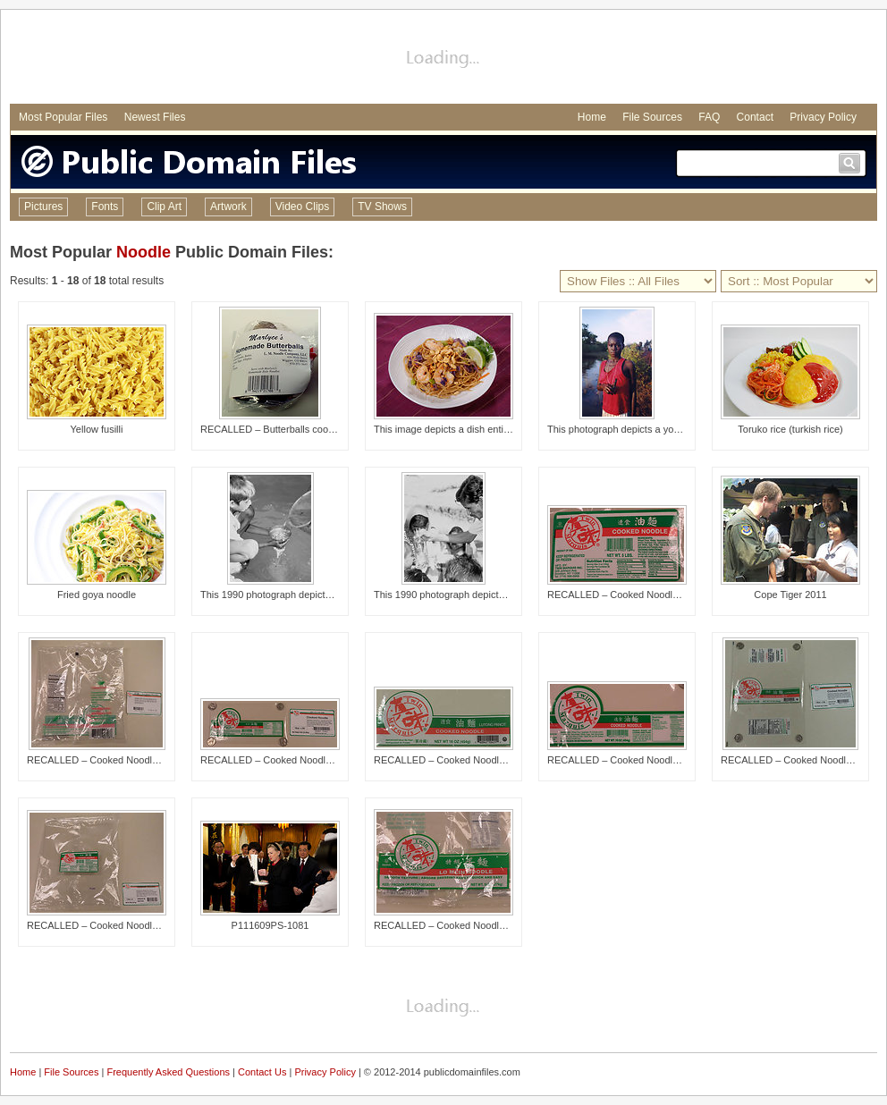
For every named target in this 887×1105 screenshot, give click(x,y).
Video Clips (302, 206)
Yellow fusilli (97, 429)
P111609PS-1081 (270, 925)
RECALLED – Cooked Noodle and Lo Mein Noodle (658, 594)
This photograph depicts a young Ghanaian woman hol (666, 429)
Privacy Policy (823, 117)
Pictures (43, 206)
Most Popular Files (63, 117)
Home (592, 117)
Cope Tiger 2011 (790, 594)
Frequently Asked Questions (168, 1072)
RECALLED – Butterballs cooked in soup (289, 429)
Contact (755, 117)
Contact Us (262, 1072)
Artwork (228, 206)
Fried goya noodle (96, 594)
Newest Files (155, 117)
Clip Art (164, 206)
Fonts (104, 206)
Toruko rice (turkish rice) (790, 429)
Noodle (143, 252)
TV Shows (382, 206)
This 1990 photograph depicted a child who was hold (314, 594)
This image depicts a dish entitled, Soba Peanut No (485, 429)
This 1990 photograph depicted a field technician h (484, 594)
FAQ (709, 117)
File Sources (652, 117)
